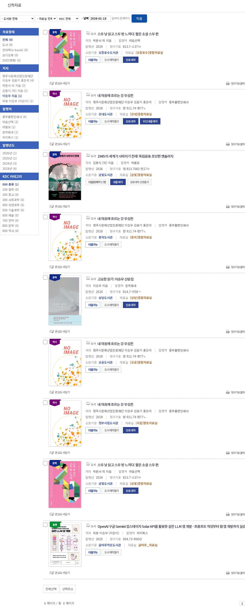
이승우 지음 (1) (12, 96)
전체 (7, 39)
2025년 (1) (9, 158)
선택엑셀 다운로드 (230, 588)
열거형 (232, 17)
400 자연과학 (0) (13, 205)
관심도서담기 (62, 83)
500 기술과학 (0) (13, 210)
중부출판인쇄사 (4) (14, 117)
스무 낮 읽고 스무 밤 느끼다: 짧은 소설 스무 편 (128, 33)
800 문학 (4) (10, 225)
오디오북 (10, 55)
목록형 (239, 17)
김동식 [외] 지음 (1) (15, 90)
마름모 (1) (9, 127)
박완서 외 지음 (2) (14, 85)
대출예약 (118, 182)
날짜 (86, 18)
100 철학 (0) (10, 189)
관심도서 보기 (199, 588)
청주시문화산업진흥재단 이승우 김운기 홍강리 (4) (18, 78)
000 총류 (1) (10, 184)
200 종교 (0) (10, 194)
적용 (139, 18)
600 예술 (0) (10, 215)
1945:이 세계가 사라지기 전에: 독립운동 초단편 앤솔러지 (135, 156)
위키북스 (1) (10, 137)
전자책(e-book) (15, 50)
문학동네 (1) (10, 132)
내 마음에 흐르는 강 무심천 (115, 95)
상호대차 (131, 60)
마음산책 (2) (10, 122)
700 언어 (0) (10, 220)
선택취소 (67, 589)
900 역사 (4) (10, 231)
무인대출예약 (150, 121)
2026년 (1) (9, 153)
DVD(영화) (11, 60)
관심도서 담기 (168, 588)
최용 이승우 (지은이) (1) (17, 101)
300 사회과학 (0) (13, 200)
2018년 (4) (9, 168)
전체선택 (51, 589)
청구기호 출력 (237, 83)
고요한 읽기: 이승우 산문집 (115, 279)
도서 (7, 45)
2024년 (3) (9, 163)
